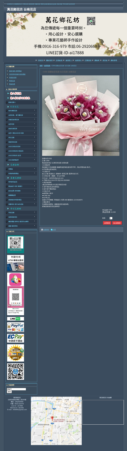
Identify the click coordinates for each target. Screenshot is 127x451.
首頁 (41, 66)
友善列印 (46, 230)
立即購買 (107, 223)
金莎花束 (47, 66)
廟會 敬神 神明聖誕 (15, 71)
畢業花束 (12, 81)
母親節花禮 (12, 77)
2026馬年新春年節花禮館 (17, 74)
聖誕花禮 (12, 84)
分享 (54, 230)
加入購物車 (117, 223)
